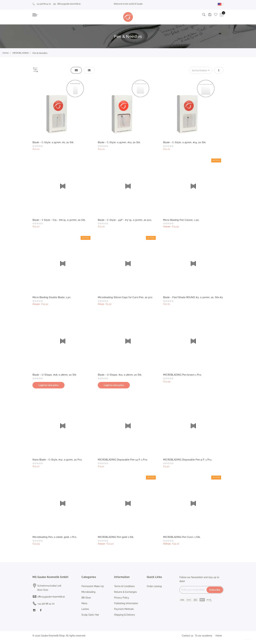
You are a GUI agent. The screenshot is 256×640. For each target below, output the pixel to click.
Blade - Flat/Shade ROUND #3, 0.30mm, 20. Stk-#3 (193, 297)
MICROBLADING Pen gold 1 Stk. (116, 537)
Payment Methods (124, 609)
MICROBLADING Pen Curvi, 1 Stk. (182, 537)
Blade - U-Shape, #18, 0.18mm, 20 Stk (54, 374)
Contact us (187, 635)
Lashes (85, 609)
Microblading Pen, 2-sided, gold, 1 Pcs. (54, 537)
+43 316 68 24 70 (41, 4)
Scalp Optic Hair (90, 614)
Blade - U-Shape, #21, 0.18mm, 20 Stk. (120, 374)
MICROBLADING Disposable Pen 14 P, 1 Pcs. (123, 459)
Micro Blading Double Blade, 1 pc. (51, 297)
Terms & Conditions (124, 586)
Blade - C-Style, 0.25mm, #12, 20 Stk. (119, 142)
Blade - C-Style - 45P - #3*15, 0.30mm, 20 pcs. (125, 220)
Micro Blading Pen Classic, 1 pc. (181, 220)
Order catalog (154, 586)
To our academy (203, 635)
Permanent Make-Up (92, 586)
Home (5, 53)
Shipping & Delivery (124, 614)
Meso (84, 603)
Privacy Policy (121, 597)
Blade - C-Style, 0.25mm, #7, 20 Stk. (53, 142)
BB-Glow (86, 597)
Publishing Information (126, 603)
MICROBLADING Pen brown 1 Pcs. (182, 374)
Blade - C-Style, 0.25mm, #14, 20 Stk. (184, 142)
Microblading (88, 592)
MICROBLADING (21, 53)
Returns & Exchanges (125, 592)
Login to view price (48, 385)
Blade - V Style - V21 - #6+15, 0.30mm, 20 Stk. (59, 220)
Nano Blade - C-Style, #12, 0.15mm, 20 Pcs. (57, 459)
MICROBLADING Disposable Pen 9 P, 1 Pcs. (187, 459)
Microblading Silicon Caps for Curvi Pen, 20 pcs (125, 297)
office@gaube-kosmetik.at (66, 4)
